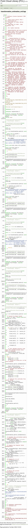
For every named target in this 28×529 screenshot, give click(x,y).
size (12, 134)
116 (2, 266)
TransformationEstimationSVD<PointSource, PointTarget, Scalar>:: (16, 120)
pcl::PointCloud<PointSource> (13, 124)
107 (2, 248)
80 (2, 188)
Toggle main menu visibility (2, 5)
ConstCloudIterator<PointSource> (16, 153)
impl (11, 8)
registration (6, 8)
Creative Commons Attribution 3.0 (20, 524)
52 (2, 118)
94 (2, 217)
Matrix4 (7, 131)
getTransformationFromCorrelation (14, 417)
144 (2, 333)
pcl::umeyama (8, 353)
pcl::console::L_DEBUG (12, 487)
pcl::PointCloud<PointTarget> (17, 128)
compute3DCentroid (13, 370)
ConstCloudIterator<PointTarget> (16, 155)
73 (2, 168)
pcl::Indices (12, 177)
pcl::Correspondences (14, 279)
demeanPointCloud (12, 386)
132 (2, 312)
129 (2, 302)
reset (15, 358)
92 (2, 212)
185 (2, 412)
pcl (1, 8)
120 (2, 281)
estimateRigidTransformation (13, 122)
